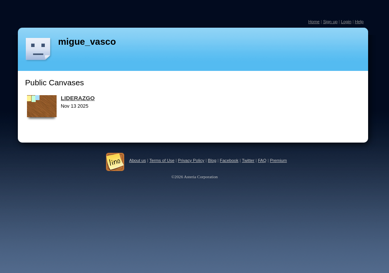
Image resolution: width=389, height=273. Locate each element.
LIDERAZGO (78, 98)
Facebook (229, 160)
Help (359, 21)
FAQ (262, 160)
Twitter (248, 160)
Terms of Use (161, 160)
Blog (212, 160)
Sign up (330, 21)
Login (346, 21)
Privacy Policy (191, 160)
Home (313, 21)
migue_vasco (87, 41)
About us (137, 160)
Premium (278, 160)
